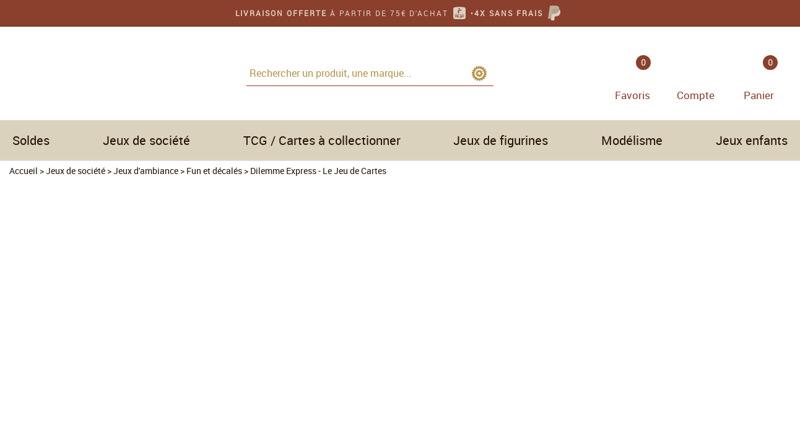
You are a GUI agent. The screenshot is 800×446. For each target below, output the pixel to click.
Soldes (31, 140)
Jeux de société (146, 140)
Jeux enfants (752, 140)
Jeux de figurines (500, 140)
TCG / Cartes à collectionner (322, 140)
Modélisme (632, 140)
